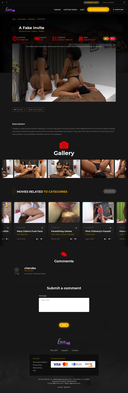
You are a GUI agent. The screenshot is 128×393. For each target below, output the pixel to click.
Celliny (34, 31)
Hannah (64, 234)
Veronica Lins (24, 31)
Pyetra (41, 31)
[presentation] (2, 168)
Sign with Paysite (36, 110)
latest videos (22, 19)
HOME (13, 19)
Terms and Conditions (40, 362)
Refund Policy (37, 368)
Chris (53, 234)
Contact (75, 350)
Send (64, 325)
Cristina (58, 234)
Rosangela (70, 234)
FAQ (34, 370)
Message (42, 296)
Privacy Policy (37, 365)
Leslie (122, 234)
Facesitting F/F (21, 227)
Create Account (98, 9)
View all (109, 191)
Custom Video (70, 10)
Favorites (18, 110)
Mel (26, 234)
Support (64, 350)
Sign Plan (118, 9)
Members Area (91, 2)
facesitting (31, 19)
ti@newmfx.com (58, 383)
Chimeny (88, 234)
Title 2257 (54, 350)
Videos (57, 10)
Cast (82, 10)
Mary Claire (20, 234)
